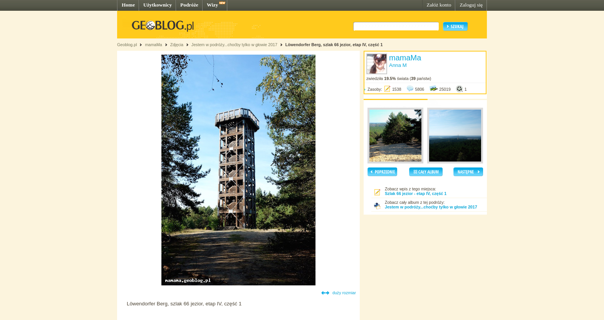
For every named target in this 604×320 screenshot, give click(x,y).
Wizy (212, 5)
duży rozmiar (344, 292)
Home (128, 5)
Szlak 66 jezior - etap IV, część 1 (415, 193)
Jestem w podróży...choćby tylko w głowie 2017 (234, 44)
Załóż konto (438, 5)
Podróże (189, 5)
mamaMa (153, 44)
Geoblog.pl (127, 44)
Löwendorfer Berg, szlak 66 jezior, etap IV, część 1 (334, 44)
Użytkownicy (157, 5)
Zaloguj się (471, 5)
